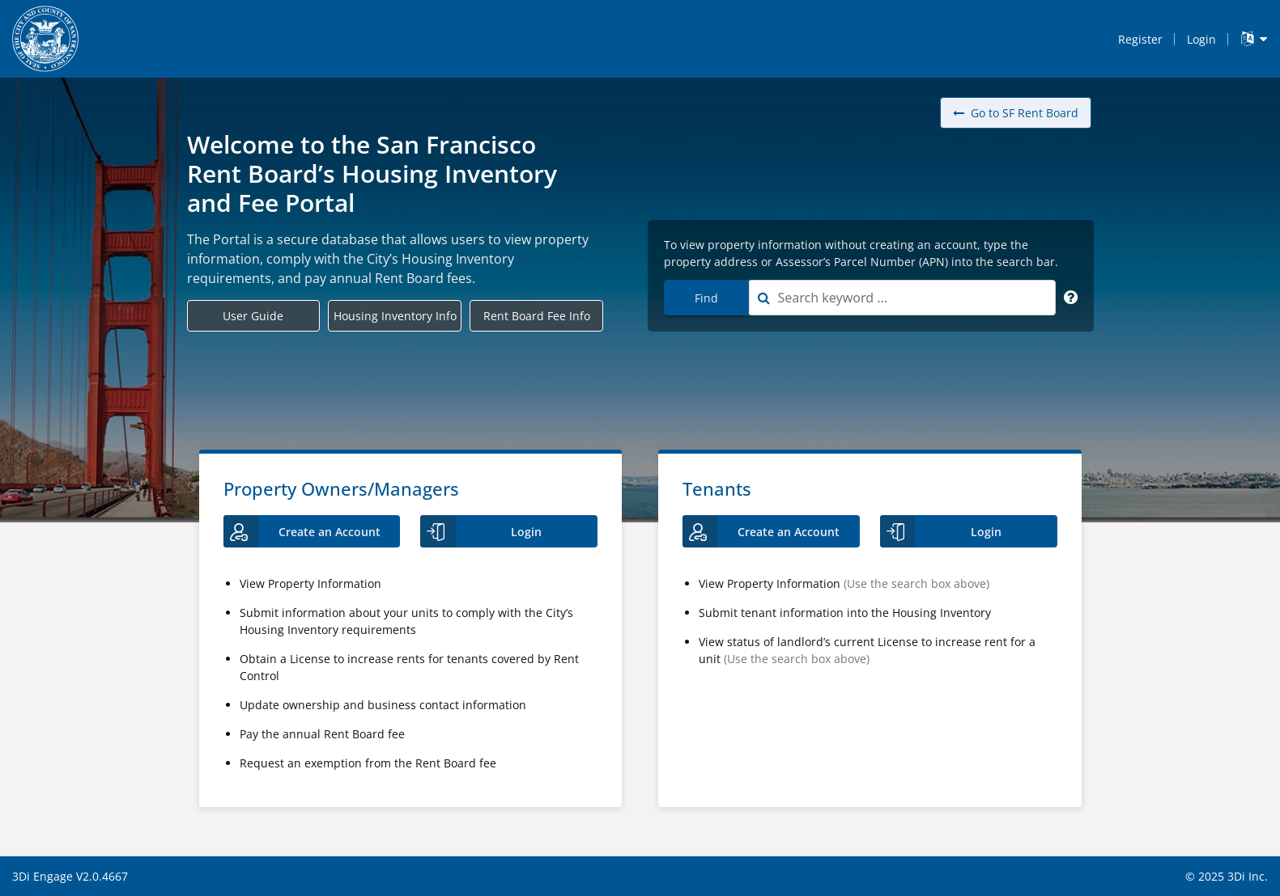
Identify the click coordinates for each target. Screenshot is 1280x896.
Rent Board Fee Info (536, 315)
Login (1201, 39)
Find (706, 298)
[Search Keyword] (1071, 298)
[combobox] (901, 298)
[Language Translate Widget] (1254, 39)
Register (1140, 39)
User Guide (253, 315)
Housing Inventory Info (395, 315)
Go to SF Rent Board (1015, 112)
